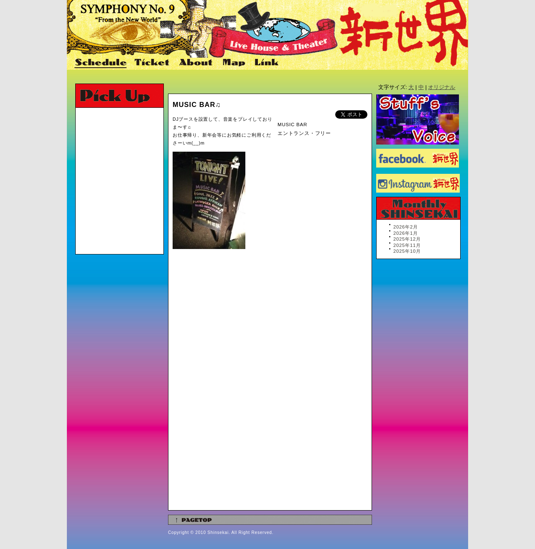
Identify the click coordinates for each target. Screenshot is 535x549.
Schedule (101, 63)
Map (234, 63)
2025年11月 (407, 245)
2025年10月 (407, 251)
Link (265, 63)
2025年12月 (407, 238)
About (197, 63)
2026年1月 (405, 233)
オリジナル (441, 87)
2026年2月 (405, 226)
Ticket (153, 63)
